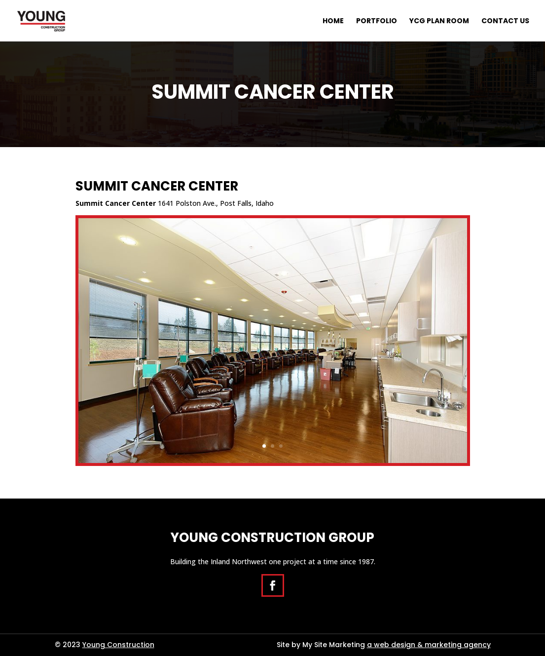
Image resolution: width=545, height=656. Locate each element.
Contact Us (505, 21)
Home (333, 21)
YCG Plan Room (439, 21)
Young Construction (118, 645)
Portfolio (376, 21)
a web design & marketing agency (429, 645)
